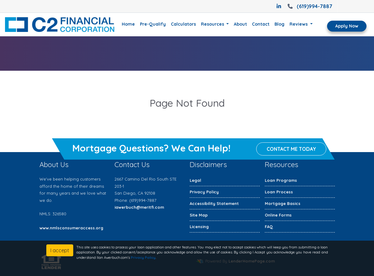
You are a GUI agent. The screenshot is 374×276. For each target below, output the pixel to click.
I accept (59, 250)
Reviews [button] (299, 24)
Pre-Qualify (153, 24)
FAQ (269, 226)
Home (128, 24)
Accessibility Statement (214, 203)
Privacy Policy (204, 191)
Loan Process (279, 191)
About (240, 24)
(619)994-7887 (309, 6)
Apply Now (346, 26)
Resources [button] (213, 24)
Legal (195, 180)
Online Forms (278, 214)
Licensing (199, 226)
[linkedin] (279, 6)
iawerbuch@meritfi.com (139, 207)
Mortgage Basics (282, 203)
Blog (279, 24)
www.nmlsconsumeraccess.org (71, 227)
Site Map (199, 214)
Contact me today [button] (291, 149)
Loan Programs (281, 180)
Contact (260, 24)
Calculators (183, 24)
